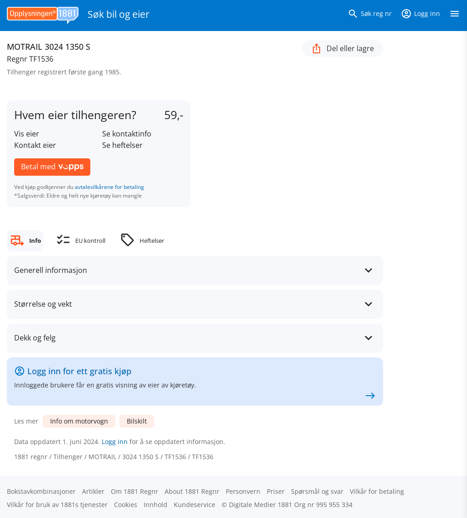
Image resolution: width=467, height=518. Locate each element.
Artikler (93, 491)
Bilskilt (137, 421)
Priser (276, 491)
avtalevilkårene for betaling (109, 187)
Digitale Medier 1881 (260, 504)
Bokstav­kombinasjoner (41, 491)
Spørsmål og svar (317, 491)
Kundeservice (194, 504)
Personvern (243, 491)
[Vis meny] (454, 15)
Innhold (155, 504)
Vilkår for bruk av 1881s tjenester (57, 504)
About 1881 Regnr (192, 491)
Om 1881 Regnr (134, 491)
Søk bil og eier (119, 14)
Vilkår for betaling (377, 491)
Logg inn (115, 441)
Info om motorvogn (79, 421)
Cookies (125, 504)
